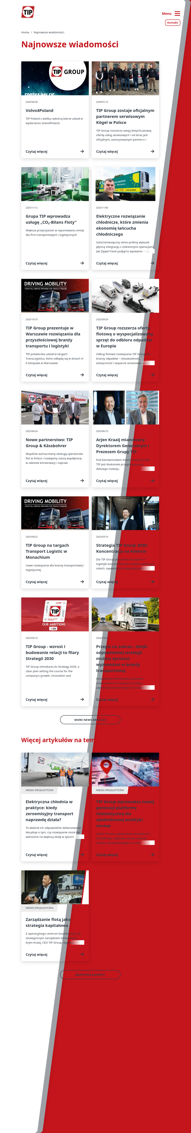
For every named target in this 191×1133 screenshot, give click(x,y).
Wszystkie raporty (90, 975)
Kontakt (172, 22)
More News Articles (90, 720)
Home (25, 32)
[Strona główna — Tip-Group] (28, 12)
